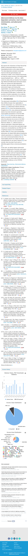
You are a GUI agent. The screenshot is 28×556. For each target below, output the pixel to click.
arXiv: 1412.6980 (8, 322)
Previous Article (12, 10)
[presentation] (15, 78)
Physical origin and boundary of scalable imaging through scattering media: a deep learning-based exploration (13, 479)
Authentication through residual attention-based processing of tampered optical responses (14, 467)
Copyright (4, 544)
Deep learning (10, 164)
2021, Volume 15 (5, 5)
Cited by (4, 192)
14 (7, 115)
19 (20, 135)
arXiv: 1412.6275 (21, 274)
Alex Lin (12, 27)
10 (8, 108)
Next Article (22, 10)
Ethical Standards (18, 548)
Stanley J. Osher (6, 32)
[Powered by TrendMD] (8, 521)
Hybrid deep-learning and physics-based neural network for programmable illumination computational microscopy (14, 472)
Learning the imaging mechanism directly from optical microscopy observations (12, 495)
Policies (15, 542)
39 (5, 115)
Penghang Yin (5, 29)
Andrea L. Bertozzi (6, 31)
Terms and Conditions (7, 549)
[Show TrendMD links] (26, 521)
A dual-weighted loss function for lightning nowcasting (13, 511)
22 (22, 140)
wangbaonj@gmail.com (19, 50)
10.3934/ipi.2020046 (6, 7)
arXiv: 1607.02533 (16, 327)
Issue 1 (13, 5)
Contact (4, 548)
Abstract (4, 62)
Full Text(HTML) (6, 184)
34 (17, 101)
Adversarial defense (20, 164)
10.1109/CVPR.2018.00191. (15, 347)
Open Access (17, 546)
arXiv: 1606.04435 (8, 284)
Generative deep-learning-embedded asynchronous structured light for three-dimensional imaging (12, 505)
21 (21, 154)
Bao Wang (4, 27)
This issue (4, 10)
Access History (6, 369)
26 (7, 108)
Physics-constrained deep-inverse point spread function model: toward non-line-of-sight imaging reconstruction (13, 500)
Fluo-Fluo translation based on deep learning (11, 515)
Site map (5, 552)
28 (9, 131)
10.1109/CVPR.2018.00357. (15, 214)
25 (3, 115)
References (5, 195)
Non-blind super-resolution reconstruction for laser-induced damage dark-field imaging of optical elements (14, 484)
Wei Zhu (14, 29)
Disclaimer (16, 544)
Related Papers (6, 188)
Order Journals (5, 546)
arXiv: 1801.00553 (12, 203)
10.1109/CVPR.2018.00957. (15, 267)
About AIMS (4, 542)
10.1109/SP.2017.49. (13, 257)
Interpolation (4, 165)
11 (6, 106)
